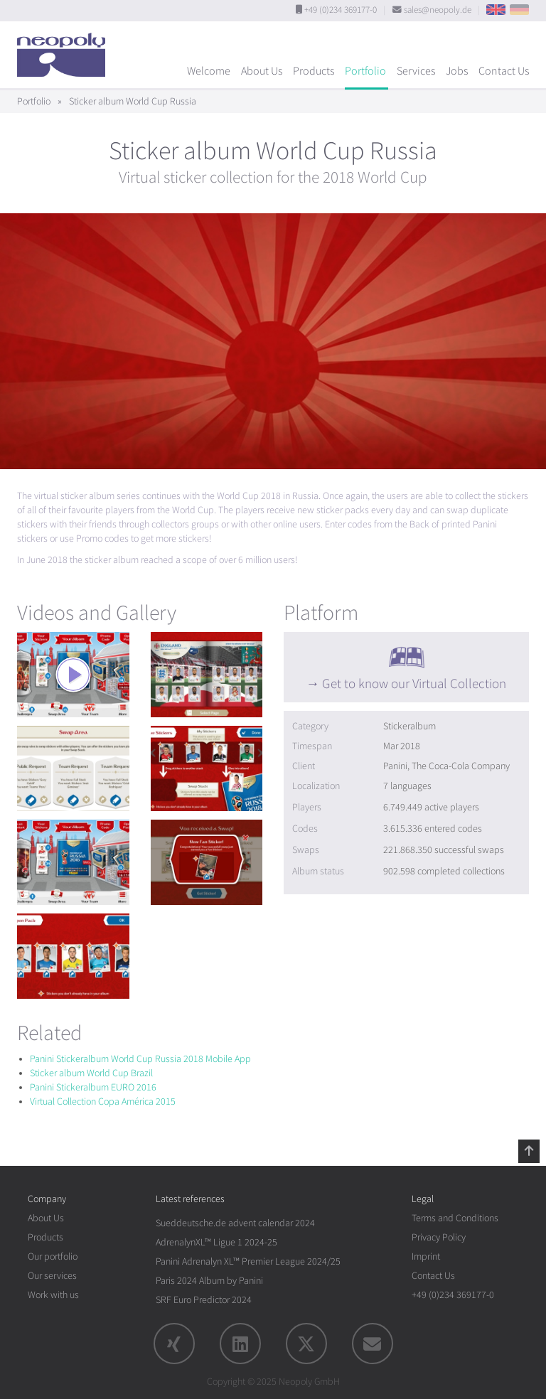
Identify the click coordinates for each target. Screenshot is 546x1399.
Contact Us (503, 71)
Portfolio (365, 71)
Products (313, 71)
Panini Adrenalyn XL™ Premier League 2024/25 (248, 1261)
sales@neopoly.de (437, 10)
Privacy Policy (439, 1237)
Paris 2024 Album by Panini (209, 1281)
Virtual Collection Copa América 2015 (103, 1101)
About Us (261, 71)
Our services (52, 1276)
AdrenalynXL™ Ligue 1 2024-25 (216, 1242)
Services (416, 71)
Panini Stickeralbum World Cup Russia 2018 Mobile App (140, 1059)
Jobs (457, 71)
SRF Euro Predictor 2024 (204, 1300)
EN (495, 9)
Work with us (53, 1295)
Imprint (426, 1256)
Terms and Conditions (455, 1218)
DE (519, 9)
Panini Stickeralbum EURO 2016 (93, 1087)
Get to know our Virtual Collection (414, 683)
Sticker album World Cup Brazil (91, 1073)
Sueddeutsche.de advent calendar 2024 (235, 1223)
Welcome (208, 71)
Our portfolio (52, 1256)
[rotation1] (73, 674)
